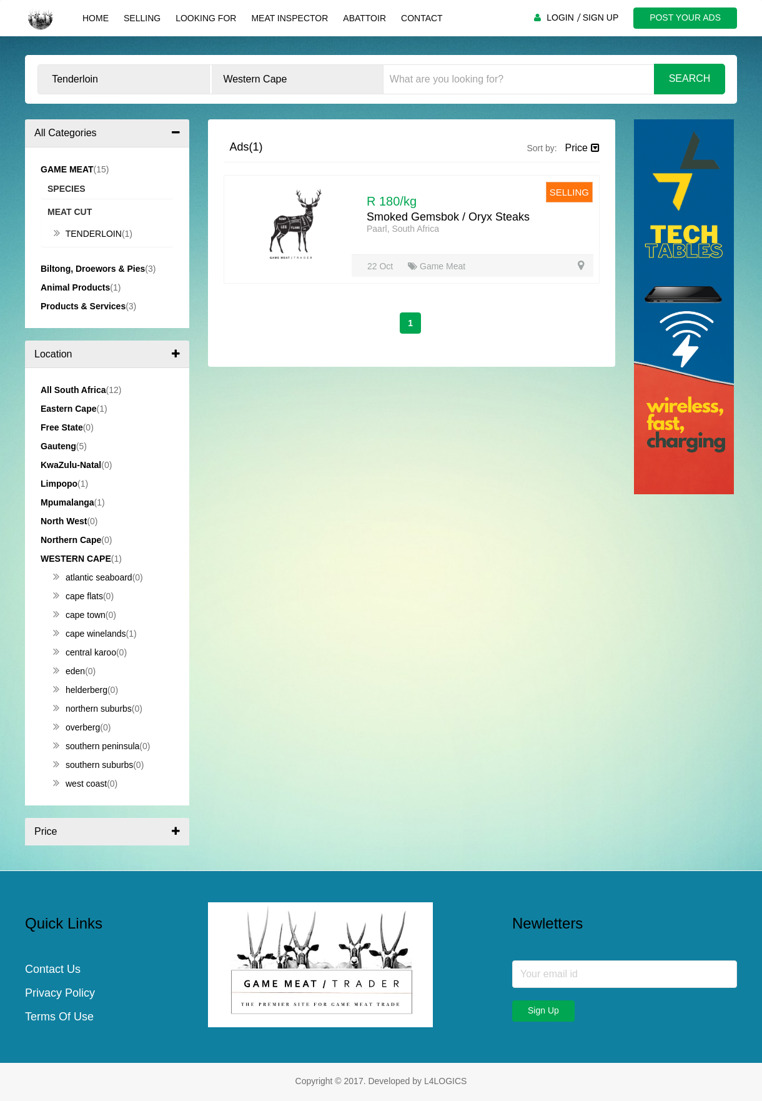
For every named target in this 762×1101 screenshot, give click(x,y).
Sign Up (543, 1010)
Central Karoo (84, 652)
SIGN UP (601, 17)
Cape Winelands (89, 634)
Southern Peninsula (96, 746)
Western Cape (76, 559)
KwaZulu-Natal (71, 465)
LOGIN (560, 17)
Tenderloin (88, 234)
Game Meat (436, 266)
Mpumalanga (67, 502)
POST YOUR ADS (685, 17)
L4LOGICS (445, 1081)
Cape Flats (78, 596)
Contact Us (53, 969)
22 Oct (381, 266)
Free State (62, 427)
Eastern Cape (68, 409)
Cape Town (79, 615)
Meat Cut (69, 212)
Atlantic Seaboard (92, 577)
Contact (422, 18)
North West (64, 521)
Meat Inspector (289, 18)
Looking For (206, 18)
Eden (69, 671)
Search (690, 78)
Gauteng (58, 446)
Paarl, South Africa (403, 229)
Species (66, 189)
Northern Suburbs (92, 709)
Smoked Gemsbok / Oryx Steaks (448, 217)
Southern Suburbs (93, 765)
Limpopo (59, 484)
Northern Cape (71, 540)
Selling (142, 18)
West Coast (80, 784)
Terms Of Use (59, 1016)
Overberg (76, 727)
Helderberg (80, 690)
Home (95, 18)
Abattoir (364, 18)
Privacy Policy (60, 993)
